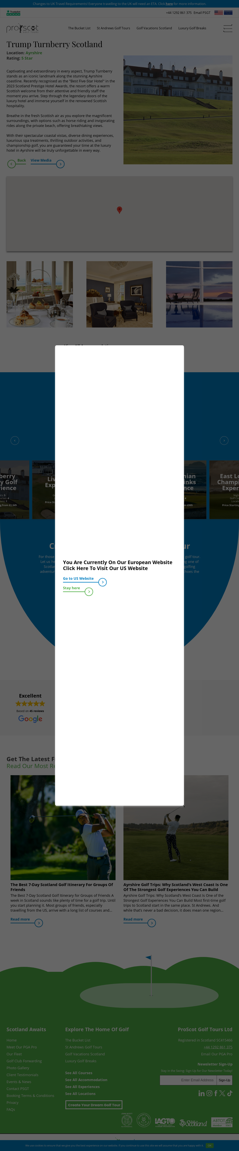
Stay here (74, 588)
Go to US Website (81, 579)
